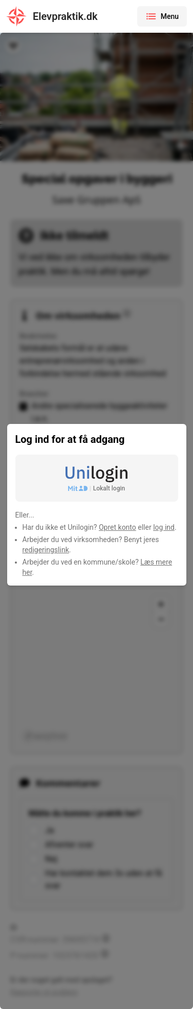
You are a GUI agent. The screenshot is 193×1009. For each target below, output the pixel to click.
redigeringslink (46, 550)
